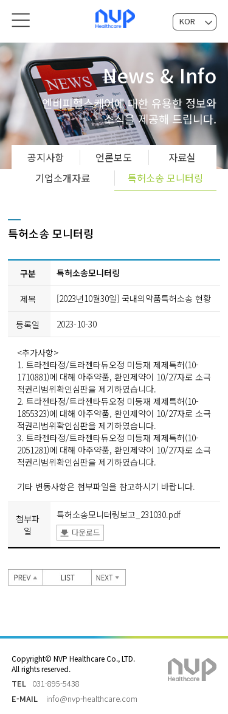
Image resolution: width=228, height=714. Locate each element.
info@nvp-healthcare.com (91, 696)
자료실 (182, 154)
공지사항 (45, 154)
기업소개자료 (62, 175)
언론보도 (113, 154)
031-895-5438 (56, 681)
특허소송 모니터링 (165, 175)
